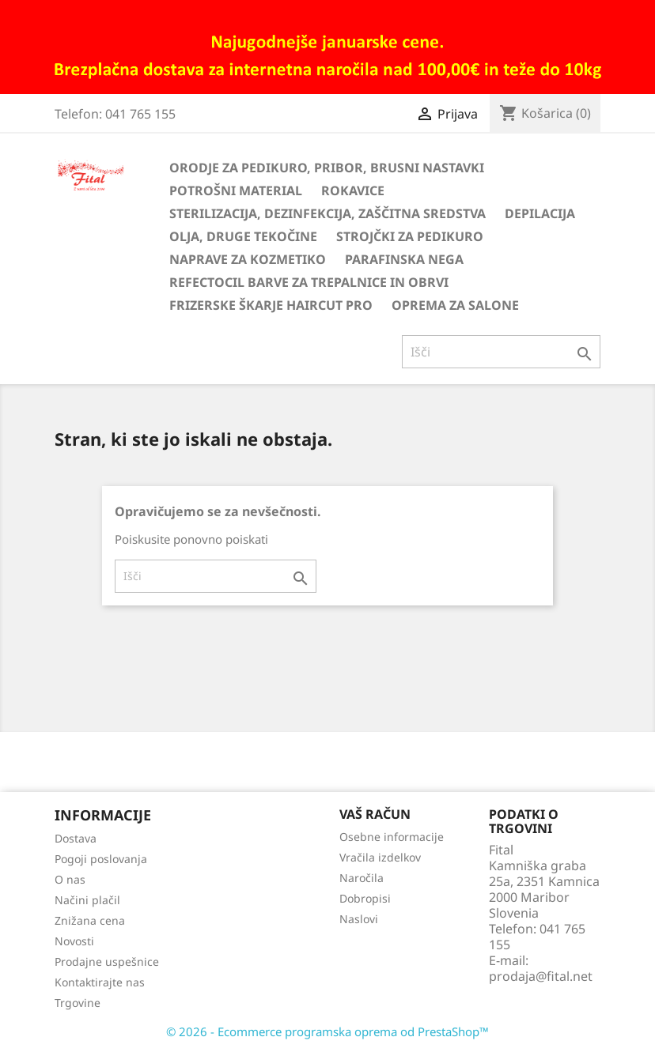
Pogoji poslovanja (101, 858)
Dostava (76, 838)
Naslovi (358, 918)
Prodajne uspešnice (107, 961)
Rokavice (352, 190)
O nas (70, 879)
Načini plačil (87, 899)
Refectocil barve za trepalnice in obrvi (309, 282)
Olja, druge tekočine (243, 236)
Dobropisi (365, 898)
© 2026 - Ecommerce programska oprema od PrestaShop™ (327, 1031)
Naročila (361, 877)
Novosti (74, 940)
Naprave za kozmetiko (247, 259)
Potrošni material (235, 190)
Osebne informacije (391, 836)
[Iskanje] (501, 351)
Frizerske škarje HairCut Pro (271, 305)
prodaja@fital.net (541, 976)
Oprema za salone (455, 305)
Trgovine (77, 1002)
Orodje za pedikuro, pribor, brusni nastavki (326, 167)
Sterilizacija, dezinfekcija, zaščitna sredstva (327, 213)
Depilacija (540, 213)
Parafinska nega (404, 259)
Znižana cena (90, 920)
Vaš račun (375, 814)
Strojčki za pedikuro (409, 236)
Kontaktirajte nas (100, 982)
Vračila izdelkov (380, 857)
